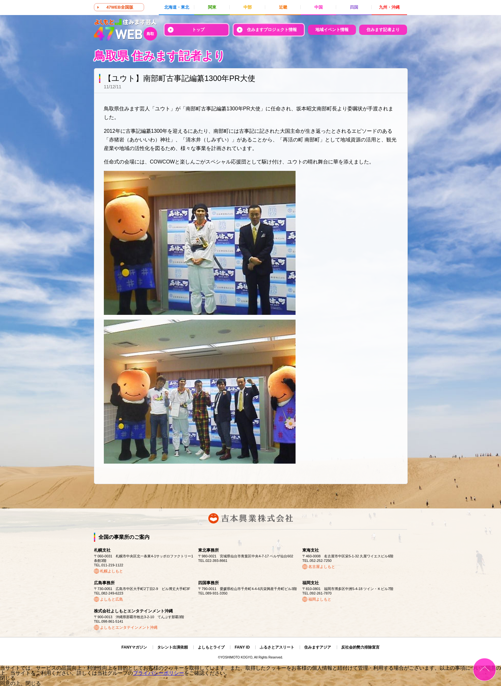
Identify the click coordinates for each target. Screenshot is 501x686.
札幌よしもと (111, 571)
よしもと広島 (111, 599)
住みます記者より (383, 29)
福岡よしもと (319, 599)
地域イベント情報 (332, 29)
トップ (198, 29)
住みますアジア (317, 647)
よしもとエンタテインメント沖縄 (129, 627)
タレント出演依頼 (172, 647)
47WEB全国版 (119, 7)
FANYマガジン (134, 647)
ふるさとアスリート (277, 647)
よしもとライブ (211, 647)
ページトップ (484, 669)
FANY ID (242, 647)
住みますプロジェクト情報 (272, 29)
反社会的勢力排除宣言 (360, 647)
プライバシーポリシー (158, 673)
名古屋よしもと (321, 566)
